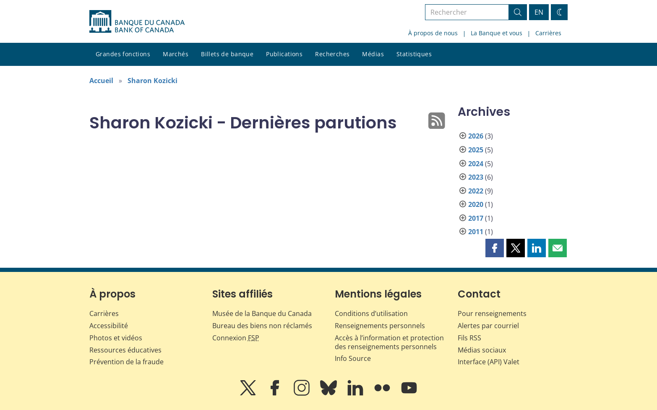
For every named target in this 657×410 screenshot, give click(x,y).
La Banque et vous (496, 33)
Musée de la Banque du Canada (262, 313)
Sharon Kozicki (152, 80)
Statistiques (414, 54)
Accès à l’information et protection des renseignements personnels (389, 342)
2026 (475, 136)
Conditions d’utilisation (371, 313)
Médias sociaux (482, 350)
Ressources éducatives (125, 350)
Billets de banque (227, 54)
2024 (475, 163)
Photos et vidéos (115, 337)
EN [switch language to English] (538, 12)
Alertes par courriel (488, 325)
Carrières (548, 33)
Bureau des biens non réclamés (262, 325)
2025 (475, 149)
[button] (494, 248)
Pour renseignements (492, 313)
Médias (373, 54)
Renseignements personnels (380, 325)
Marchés (175, 54)
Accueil (101, 80)
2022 (475, 191)
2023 (475, 177)
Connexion (235, 337)
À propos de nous (433, 33)
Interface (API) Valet (488, 361)
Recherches (332, 54)
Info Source (353, 358)
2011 (475, 231)
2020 (475, 204)
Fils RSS (469, 337)
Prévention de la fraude (126, 361)
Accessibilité (108, 325)
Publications (284, 54)
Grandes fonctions (123, 54)
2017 (475, 218)
